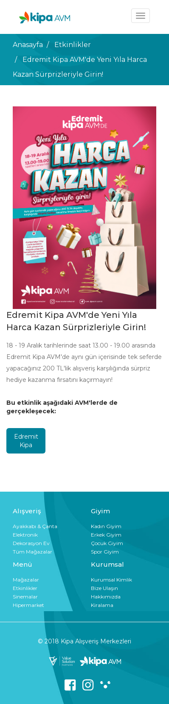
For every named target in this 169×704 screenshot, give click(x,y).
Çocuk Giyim (107, 543)
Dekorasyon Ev (31, 543)
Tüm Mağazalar (32, 551)
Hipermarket (28, 605)
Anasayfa (28, 45)
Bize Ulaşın (104, 588)
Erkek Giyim (106, 534)
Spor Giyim (105, 551)
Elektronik (25, 534)
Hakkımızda (106, 596)
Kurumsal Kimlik (111, 579)
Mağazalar (26, 579)
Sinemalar (25, 596)
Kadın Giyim (106, 526)
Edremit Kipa (26, 441)
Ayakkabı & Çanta (35, 526)
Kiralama (102, 605)
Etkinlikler (72, 45)
